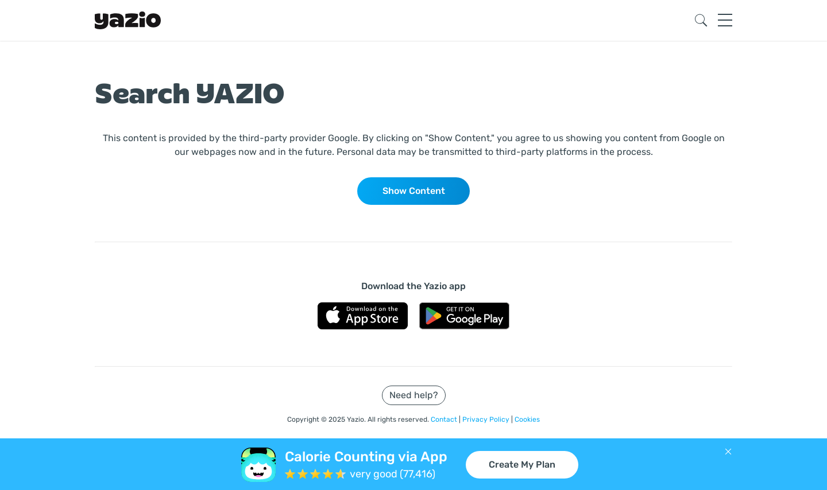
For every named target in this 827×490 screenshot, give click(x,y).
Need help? (413, 395)
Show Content (413, 190)
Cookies (527, 419)
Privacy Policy (486, 419)
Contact (445, 419)
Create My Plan (522, 464)
